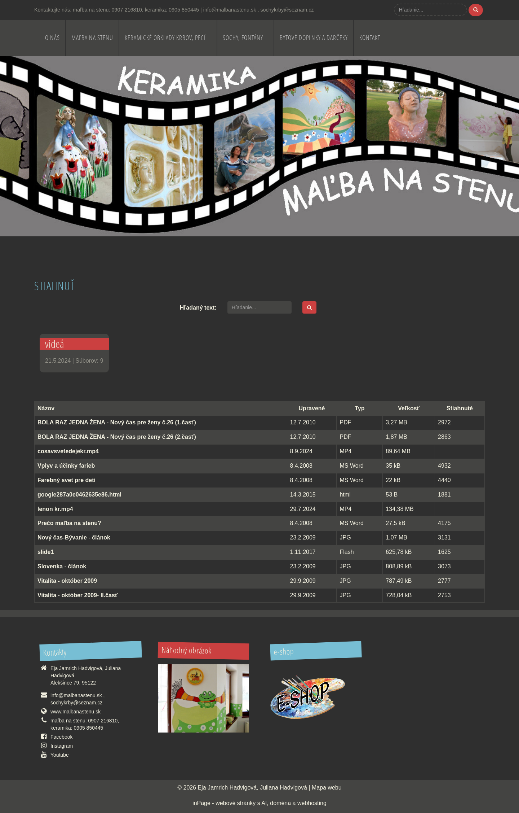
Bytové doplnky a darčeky (314, 38)
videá (54, 344)
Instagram (61, 746)
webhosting (312, 803)
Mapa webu (327, 787)
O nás (52, 38)
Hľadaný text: (198, 308)
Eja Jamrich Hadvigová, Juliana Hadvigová (252, 787)
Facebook (61, 737)
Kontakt (369, 38)
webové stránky (236, 803)
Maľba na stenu (92, 38)
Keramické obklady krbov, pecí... (168, 38)
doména (280, 803)
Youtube (59, 755)
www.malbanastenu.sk (75, 711)
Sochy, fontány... (245, 38)
